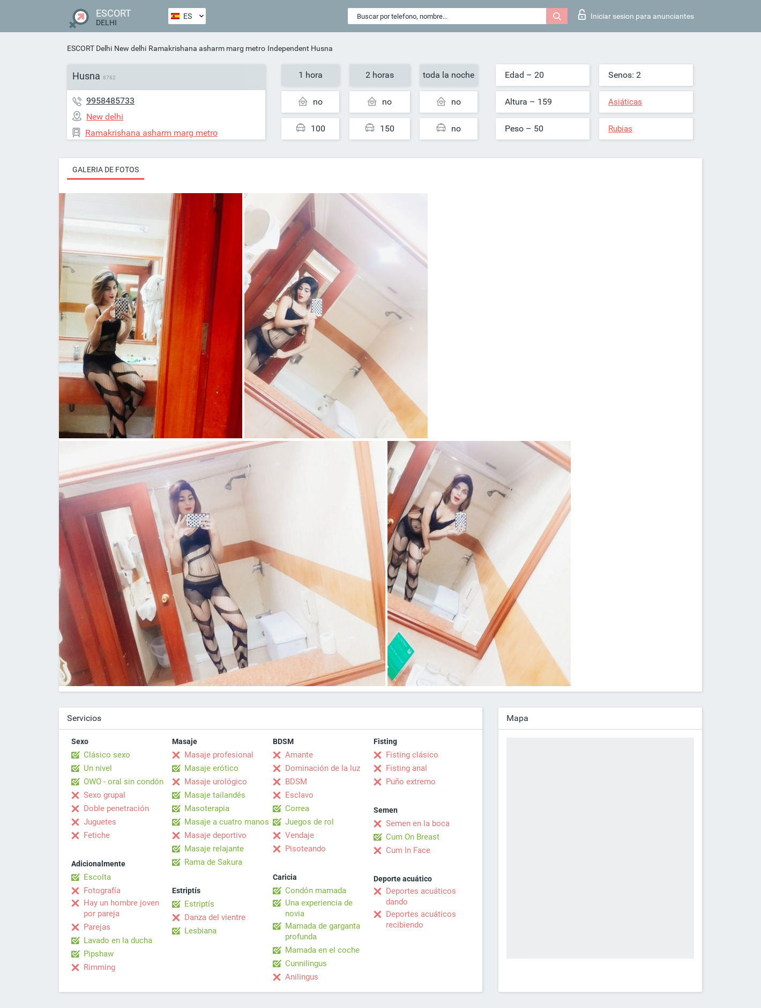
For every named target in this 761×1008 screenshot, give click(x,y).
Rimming (99, 967)
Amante (299, 755)
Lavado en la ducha (118, 940)
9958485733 (110, 100)
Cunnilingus (306, 963)
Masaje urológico (215, 781)
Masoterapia (206, 808)
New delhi (130, 48)
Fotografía (102, 890)
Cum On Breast (412, 837)
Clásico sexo (107, 755)
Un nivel (98, 768)
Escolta (97, 877)
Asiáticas (625, 102)
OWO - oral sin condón (123, 781)
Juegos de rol (309, 822)
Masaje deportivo (215, 835)
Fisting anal (406, 768)
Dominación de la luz (322, 768)
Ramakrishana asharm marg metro (206, 48)
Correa (297, 808)
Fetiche (97, 835)
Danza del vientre (214, 917)
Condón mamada (315, 890)
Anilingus (301, 977)
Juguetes (100, 822)
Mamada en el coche (322, 950)
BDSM (296, 781)
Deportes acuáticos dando (421, 896)
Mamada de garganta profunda (322, 931)
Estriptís (199, 904)
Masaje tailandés (214, 795)
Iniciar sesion (636, 14)
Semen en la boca (418, 823)
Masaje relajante (214, 849)
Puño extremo (411, 781)
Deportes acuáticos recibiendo (421, 919)
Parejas (97, 927)
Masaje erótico (211, 768)
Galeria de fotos (105, 169)
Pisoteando (305, 849)
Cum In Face (408, 850)
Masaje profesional (218, 755)
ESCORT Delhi (89, 48)
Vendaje (299, 835)
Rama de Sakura (213, 862)
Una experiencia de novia (319, 908)
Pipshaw (99, 954)
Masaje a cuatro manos (226, 822)
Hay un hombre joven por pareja (121, 908)
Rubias (620, 129)
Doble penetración (116, 808)
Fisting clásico (412, 755)
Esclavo (299, 795)
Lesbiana (200, 931)
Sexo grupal (104, 795)
